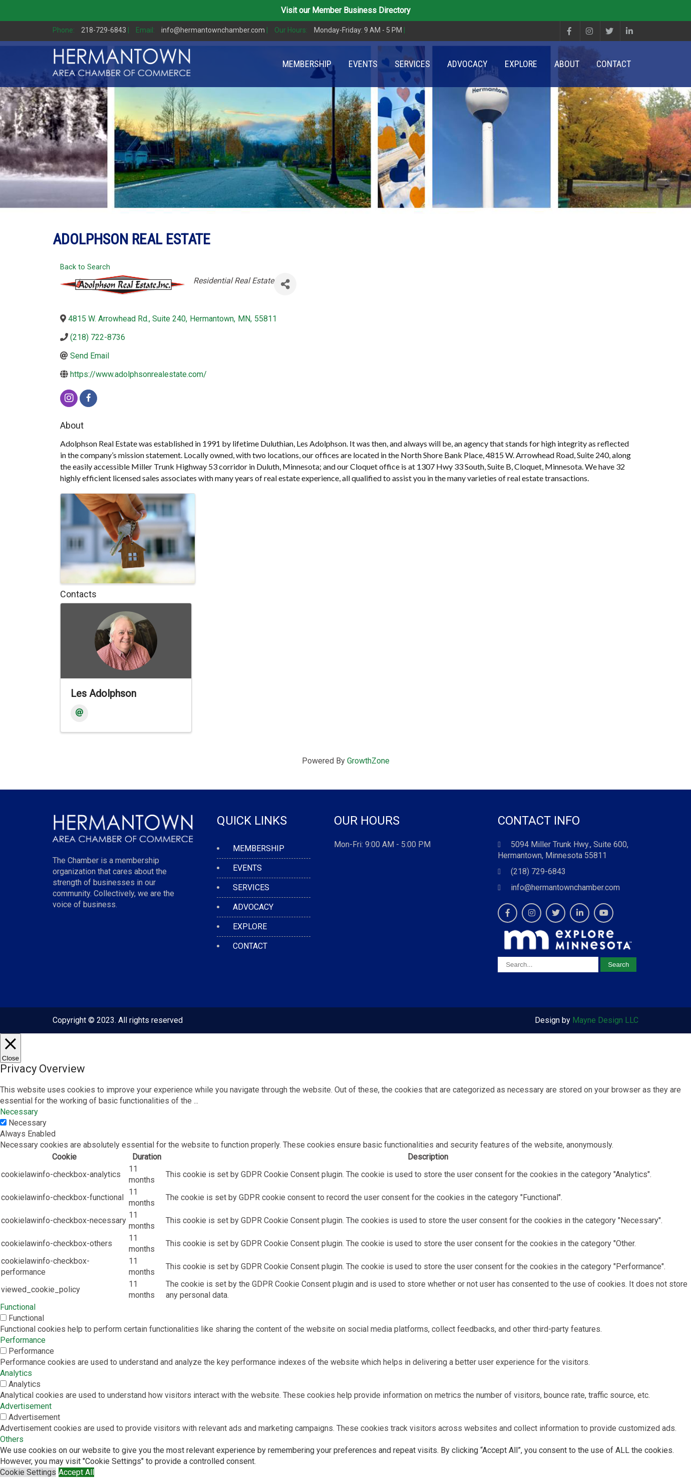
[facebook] (88, 398)
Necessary (28, 1123)
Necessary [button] (19, 1112)
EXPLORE (521, 64)
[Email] (79, 713)
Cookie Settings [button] (28, 1472)
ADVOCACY (467, 64)
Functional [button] (18, 1307)
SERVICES (412, 64)
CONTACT (613, 64)
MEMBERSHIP (306, 64)
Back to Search (85, 267)
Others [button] (12, 1439)
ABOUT (566, 64)
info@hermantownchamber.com (565, 887)
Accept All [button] (76, 1472)
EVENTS (363, 64)
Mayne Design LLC (605, 1020)
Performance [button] (23, 1340)
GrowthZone (368, 761)
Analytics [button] (16, 1373)
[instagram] (69, 398)
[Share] (285, 284)
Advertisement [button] (26, 1406)
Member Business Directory (361, 10)
